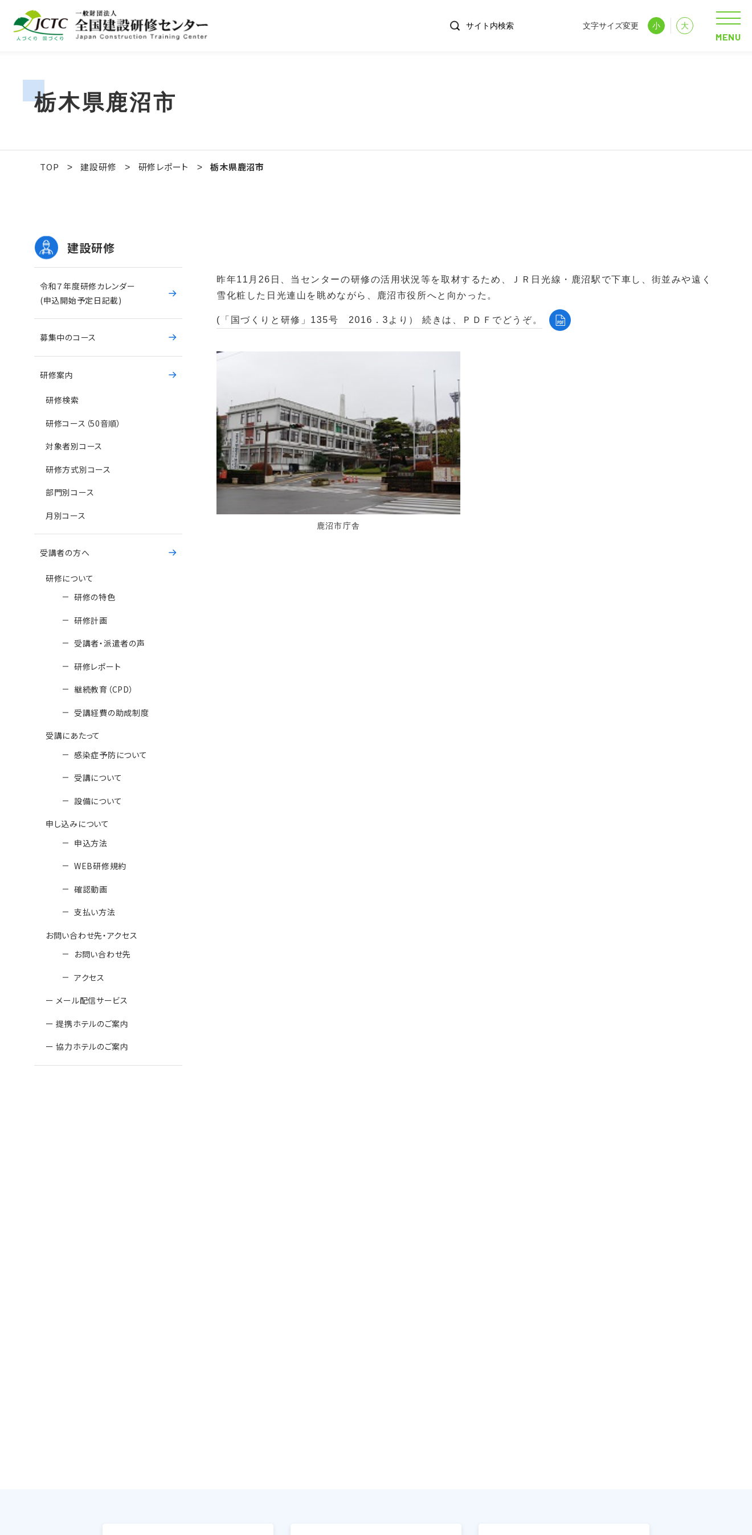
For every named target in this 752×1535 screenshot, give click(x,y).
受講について (98, 777)
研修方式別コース (78, 469)
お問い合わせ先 (102, 954)
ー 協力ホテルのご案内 (87, 1046)
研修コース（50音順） (83, 423)
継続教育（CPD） (103, 689)
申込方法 (91, 843)
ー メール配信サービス (87, 1000)
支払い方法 (95, 912)
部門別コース (70, 492)
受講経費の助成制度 (111, 712)
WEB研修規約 (100, 865)
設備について (98, 801)
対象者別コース (74, 446)
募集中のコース (68, 337)
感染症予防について (110, 754)
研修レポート (97, 666)
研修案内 (56, 374)
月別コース (66, 515)
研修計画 (91, 620)
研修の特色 (95, 597)
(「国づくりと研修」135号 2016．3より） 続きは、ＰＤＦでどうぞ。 (379, 320)
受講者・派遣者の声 (115, 643)
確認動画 (91, 889)
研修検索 (62, 400)
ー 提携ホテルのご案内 (87, 1023)
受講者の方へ (64, 552)
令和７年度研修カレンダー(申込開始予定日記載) (87, 293)
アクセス (89, 977)
